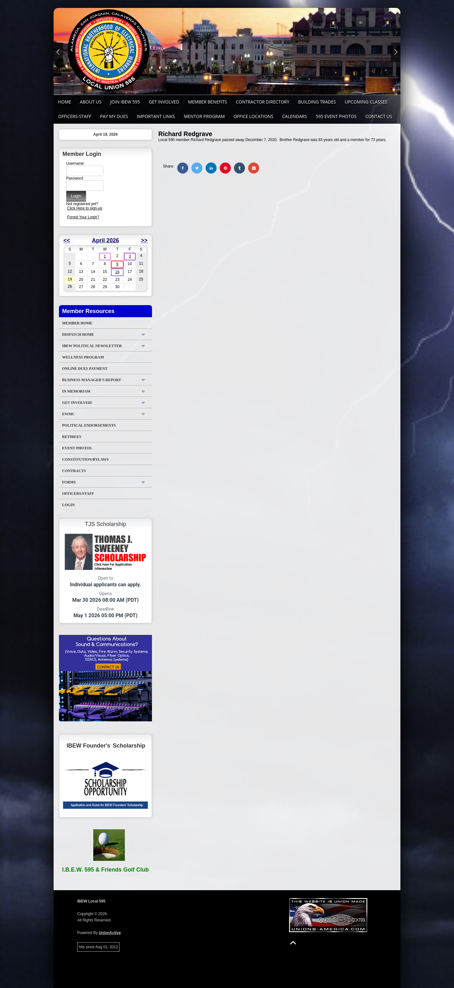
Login (68, 505)
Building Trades (317, 102)
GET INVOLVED (164, 102)
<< (66, 240)
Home (64, 102)
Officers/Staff (78, 493)
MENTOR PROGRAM (204, 116)
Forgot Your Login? (83, 217)
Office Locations (253, 116)
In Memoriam (76, 391)
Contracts (74, 471)
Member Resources (88, 311)
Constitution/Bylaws (85, 459)
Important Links (156, 116)
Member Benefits (207, 102)
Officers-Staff (74, 116)
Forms (69, 482)
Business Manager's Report (91, 380)
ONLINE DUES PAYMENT (85, 368)
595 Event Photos (336, 116)
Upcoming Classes (366, 102)
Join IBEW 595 (125, 102)
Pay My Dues (114, 116)
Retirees (71, 437)
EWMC (68, 414)
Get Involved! (77, 402)
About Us (91, 102)
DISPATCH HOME (78, 334)
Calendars (294, 116)
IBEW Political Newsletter (92, 346)
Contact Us (378, 116)
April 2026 (105, 240)
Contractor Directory (262, 102)
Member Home (77, 323)
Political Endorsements (89, 425)
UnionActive (110, 933)
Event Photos (77, 448)
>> (144, 240)
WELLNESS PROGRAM (83, 357)
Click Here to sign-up (84, 208)
